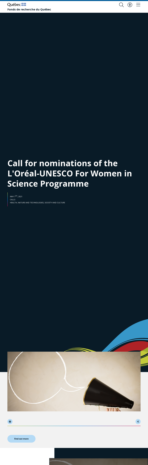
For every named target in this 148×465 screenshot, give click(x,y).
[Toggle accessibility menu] (130, 5)
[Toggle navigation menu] (138, 5)
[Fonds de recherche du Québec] (29, 9)
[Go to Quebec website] (16, 4)
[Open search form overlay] (121, 5)
